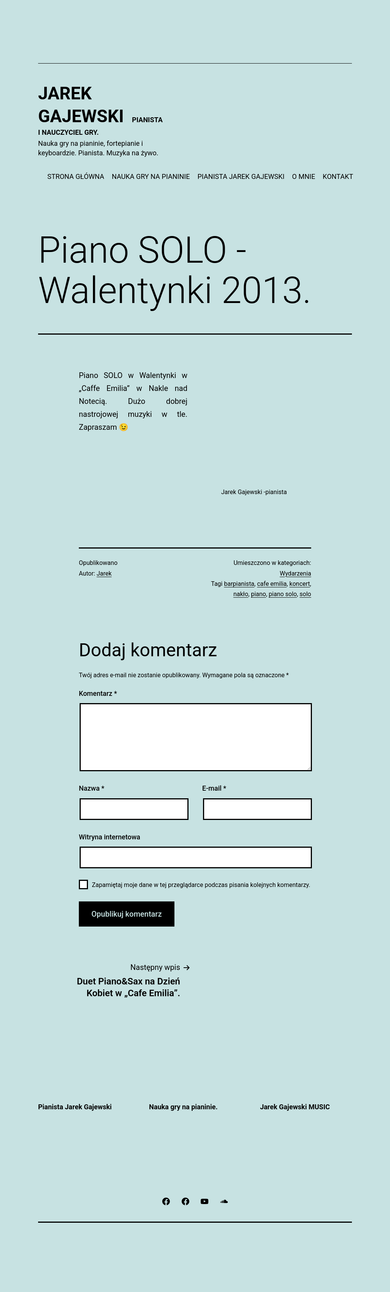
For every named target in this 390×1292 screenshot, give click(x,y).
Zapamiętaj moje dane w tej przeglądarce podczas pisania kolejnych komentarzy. (201, 884)
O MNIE (303, 176)
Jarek (104, 573)
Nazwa (91, 788)
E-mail (214, 788)
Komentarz (98, 693)
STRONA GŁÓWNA (75, 176)
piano (258, 594)
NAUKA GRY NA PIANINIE (151, 176)
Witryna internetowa (109, 837)
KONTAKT (338, 176)
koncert (299, 583)
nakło (240, 594)
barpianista (239, 583)
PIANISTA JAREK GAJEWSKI (240, 176)
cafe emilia (272, 583)
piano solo (283, 594)
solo (305, 594)
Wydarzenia (295, 573)
